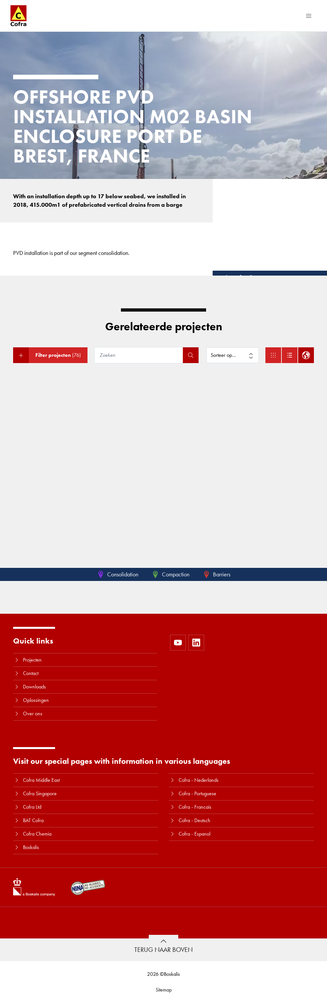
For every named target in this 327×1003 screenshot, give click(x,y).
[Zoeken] (139, 355)
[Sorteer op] (232, 355)
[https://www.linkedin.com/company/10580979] (196, 642)
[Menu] (309, 16)
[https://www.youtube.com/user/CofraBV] (178, 642)
